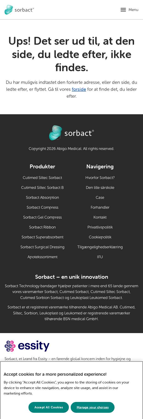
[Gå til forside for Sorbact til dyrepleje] (19, 10)
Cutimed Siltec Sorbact (42, 178)
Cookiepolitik (100, 237)
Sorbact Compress (42, 207)
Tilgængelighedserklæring (100, 247)
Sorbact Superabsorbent (42, 237)
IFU (110, 256)
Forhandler (100, 207)
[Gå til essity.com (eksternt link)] (35, 346)
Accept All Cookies (48, 409)
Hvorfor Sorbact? (100, 178)
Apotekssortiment (42, 257)
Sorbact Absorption (42, 197)
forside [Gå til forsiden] (79, 89)
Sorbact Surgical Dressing (42, 247)
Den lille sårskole (100, 187)
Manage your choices (93, 409)
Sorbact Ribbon (42, 227)
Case (100, 197)
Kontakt (100, 217)
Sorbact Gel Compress (42, 217)
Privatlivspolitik (100, 227)
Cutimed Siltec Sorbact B (42, 187)
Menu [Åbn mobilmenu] (133, 10)
